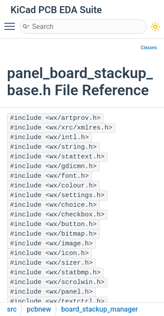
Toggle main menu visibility (11, 22)
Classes (148, 47)
